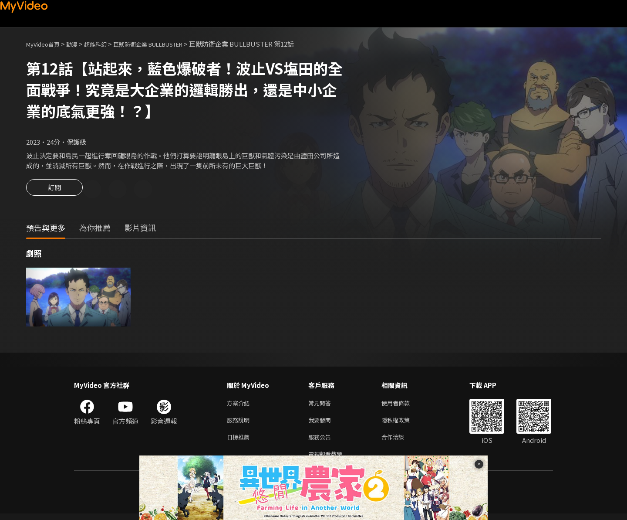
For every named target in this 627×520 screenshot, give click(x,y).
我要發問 (321, 423)
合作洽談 (400, 441)
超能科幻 (105, 43)
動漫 (78, 43)
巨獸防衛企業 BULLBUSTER (166, 43)
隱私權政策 (403, 423)
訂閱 (54, 190)
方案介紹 (240, 404)
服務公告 (321, 441)
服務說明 (240, 423)
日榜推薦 (240, 441)
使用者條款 (403, 404)
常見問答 (321, 404)
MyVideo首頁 (46, 43)
